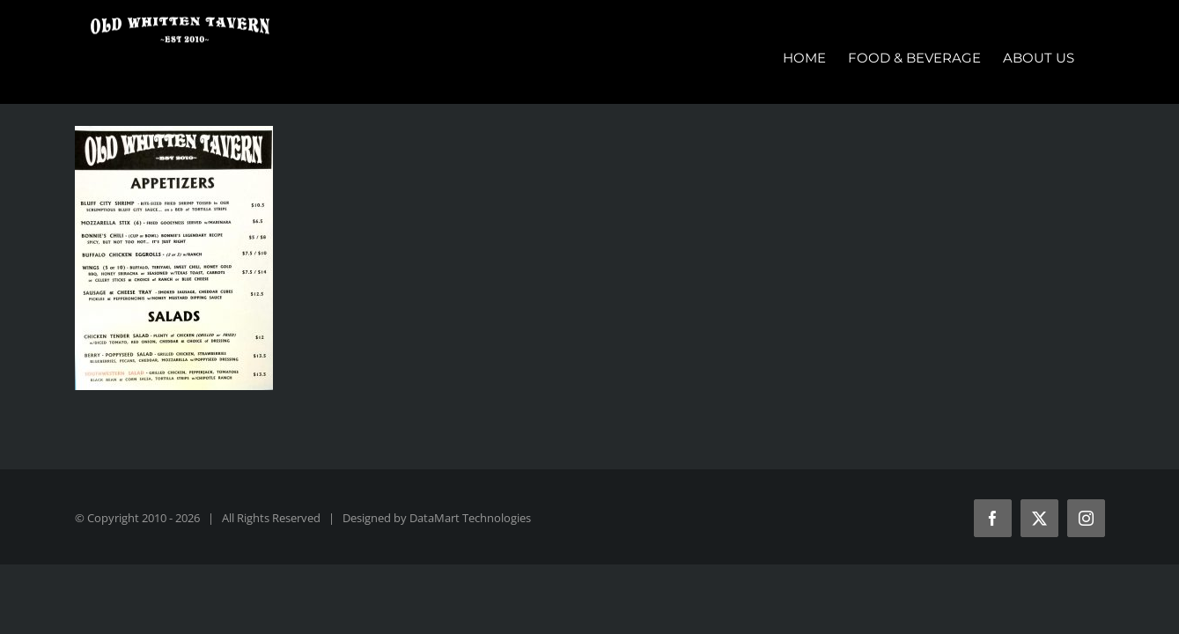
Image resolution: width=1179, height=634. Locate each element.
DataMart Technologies (470, 518)
